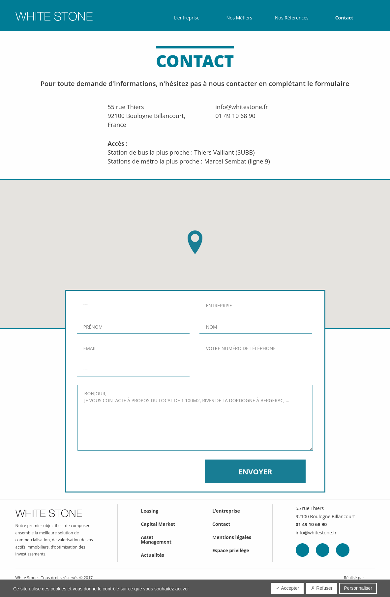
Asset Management (156, 539)
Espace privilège (230, 550)
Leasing (149, 511)
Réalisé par (354, 578)
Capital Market (158, 524)
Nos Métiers (239, 17)
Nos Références (292, 17)
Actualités (152, 555)
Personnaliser (358, 588)
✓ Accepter (287, 588)
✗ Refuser (321, 588)
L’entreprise (186, 17)
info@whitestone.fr (241, 107)
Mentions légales (231, 537)
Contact (344, 17)
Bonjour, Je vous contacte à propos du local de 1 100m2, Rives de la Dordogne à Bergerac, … (195, 418)
